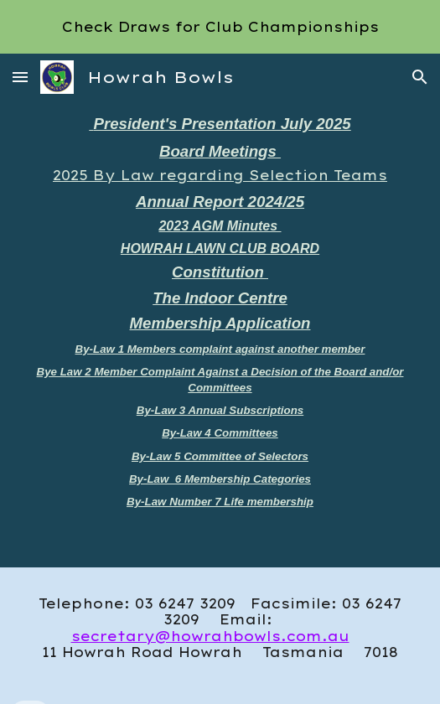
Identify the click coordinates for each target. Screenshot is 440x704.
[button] (20, 77)
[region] (220, 27)
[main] (220, 334)
